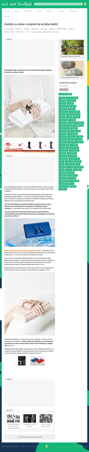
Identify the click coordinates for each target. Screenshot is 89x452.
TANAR (80, 136)
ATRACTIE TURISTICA (76, 142)
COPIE (69, 117)
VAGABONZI (74, 181)
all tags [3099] (65, 94)
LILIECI (62, 147)
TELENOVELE (64, 145)
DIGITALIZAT (74, 150)
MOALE (78, 161)
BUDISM (72, 120)
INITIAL (62, 114)
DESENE (62, 153)
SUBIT (62, 97)
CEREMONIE (79, 122)
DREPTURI (73, 175)
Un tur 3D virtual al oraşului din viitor (46, 425)
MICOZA (63, 103)
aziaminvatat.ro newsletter (68, 83)
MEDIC (62, 117)
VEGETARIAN (64, 186)
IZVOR (70, 167)
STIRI (70, 122)
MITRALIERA (70, 164)
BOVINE (62, 172)
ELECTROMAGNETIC (66, 183)
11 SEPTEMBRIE (72, 97)
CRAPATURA (64, 106)
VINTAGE (63, 156)
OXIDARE (63, 122)
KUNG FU (72, 136)
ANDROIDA (63, 175)
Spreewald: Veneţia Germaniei (72, 48)
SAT (78, 114)
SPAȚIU (16, 11)
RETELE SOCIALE (72, 147)
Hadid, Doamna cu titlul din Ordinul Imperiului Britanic (22, 250)
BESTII (73, 106)
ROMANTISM (73, 133)
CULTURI (79, 139)
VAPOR (62, 100)
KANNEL (72, 109)
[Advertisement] (29, 53)
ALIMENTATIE (78, 125)
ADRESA (71, 172)
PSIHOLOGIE (28, 11)
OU (78, 164)
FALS (78, 131)
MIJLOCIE (71, 114)
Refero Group (84, 446)
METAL (71, 131)
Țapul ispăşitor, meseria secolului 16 (30, 425)
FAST (62, 161)
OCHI (62, 169)
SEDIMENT (63, 158)
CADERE (74, 145)
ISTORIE (6, 16)
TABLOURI (72, 178)
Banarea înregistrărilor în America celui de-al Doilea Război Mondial (13, 426)
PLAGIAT (63, 136)
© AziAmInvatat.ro (6, 446)
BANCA (74, 128)
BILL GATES (71, 100)
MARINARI (77, 169)
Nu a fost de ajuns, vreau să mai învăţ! (30, 437)
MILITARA (70, 161)
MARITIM (63, 109)
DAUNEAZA (79, 167)
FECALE (62, 167)
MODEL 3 (63, 189)
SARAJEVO (63, 111)
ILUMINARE (63, 181)
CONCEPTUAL (74, 158)
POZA (73, 186)
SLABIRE (63, 142)
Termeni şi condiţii (14, 446)
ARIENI (71, 103)
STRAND (63, 178)
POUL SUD (63, 120)
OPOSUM (63, 131)
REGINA (69, 169)
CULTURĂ (61, 11)
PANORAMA (72, 153)
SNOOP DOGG (64, 128)
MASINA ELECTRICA (66, 139)
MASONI (63, 133)
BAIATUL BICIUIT (65, 125)
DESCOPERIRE (74, 111)
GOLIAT (76, 117)
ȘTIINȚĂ (39, 11)
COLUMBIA (72, 156)
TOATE (6, 11)
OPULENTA (63, 150)
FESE (61, 164)
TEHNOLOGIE (73, 11)
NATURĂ (50, 11)
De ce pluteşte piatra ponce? (72, 69)
